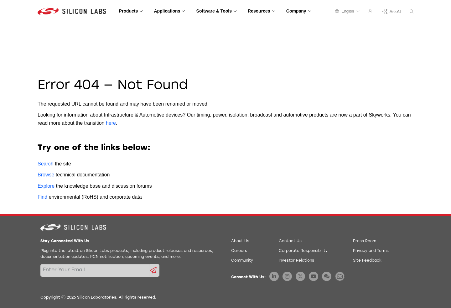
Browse (46, 174)
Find (42, 197)
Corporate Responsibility (303, 251)
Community (242, 261)
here (111, 123)
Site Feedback (367, 261)
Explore (46, 186)
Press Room (364, 241)
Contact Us (290, 241)
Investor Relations (296, 261)
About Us (240, 241)
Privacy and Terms (371, 251)
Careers (239, 251)
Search (46, 163)
